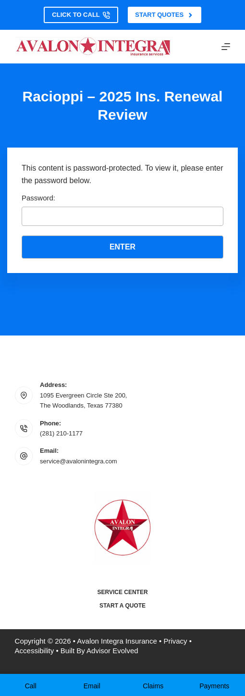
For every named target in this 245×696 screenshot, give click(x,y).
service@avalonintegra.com (78, 461)
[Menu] (225, 46)
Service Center (122, 592)
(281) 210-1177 (61, 433)
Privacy (175, 641)
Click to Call (81, 15)
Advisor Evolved (112, 650)
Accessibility (34, 650)
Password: (122, 210)
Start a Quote (122, 605)
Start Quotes (164, 15)
